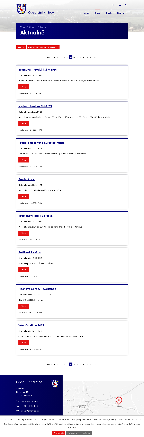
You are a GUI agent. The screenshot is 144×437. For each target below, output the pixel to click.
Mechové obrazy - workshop (37, 289)
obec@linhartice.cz (30, 411)
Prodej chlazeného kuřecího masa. (41, 142)
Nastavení (86, 433)
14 (77, 57)
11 (67, 57)
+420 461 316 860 (29, 401)
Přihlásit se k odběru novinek (43, 47)
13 (74, 57)
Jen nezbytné (72, 433)
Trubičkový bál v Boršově (35, 215)
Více (23, 87)
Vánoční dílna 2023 (31, 325)
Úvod (22, 27)
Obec (31, 27)
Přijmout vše (59, 433)
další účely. (136, 419)
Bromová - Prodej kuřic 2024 (37, 69)
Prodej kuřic (26, 179)
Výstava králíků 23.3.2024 (35, 106)
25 (90, 57)
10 (64, 57)
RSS (21, 47)
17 (84, 57)
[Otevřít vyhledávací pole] (126, 5)
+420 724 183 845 (29, 406)
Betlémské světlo (29, 252)
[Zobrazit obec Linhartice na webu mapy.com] (72, 403)
